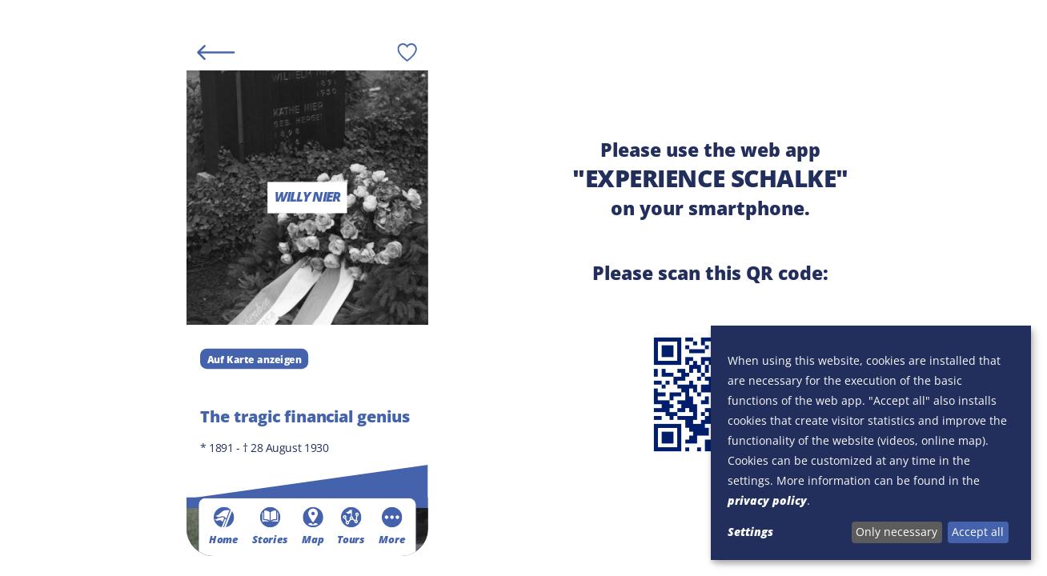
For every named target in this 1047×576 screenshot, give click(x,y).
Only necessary (896, 531)
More (392, 525)
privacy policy (767, 500)
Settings (750, 531)
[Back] (216, 51)
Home (224, 525)
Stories (270, 525)
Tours (351, 525)
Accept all (978, 531)
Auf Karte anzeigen (254, 358)
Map (312, 525)
